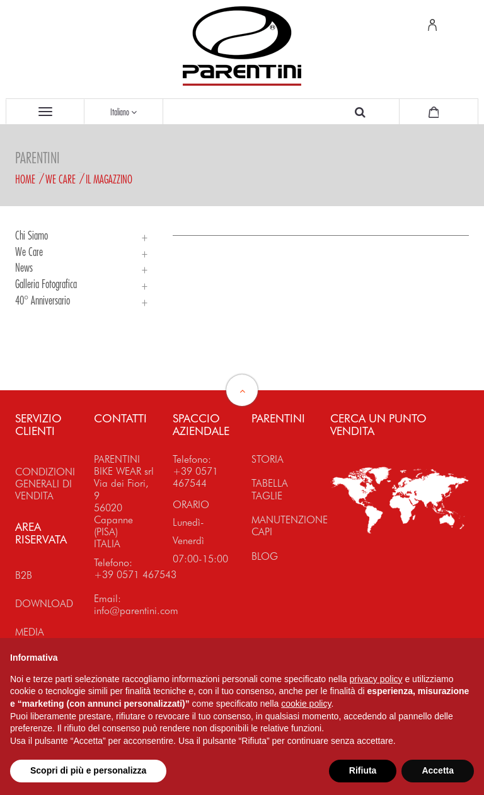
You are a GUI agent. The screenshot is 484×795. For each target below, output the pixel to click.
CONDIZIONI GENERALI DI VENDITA (45, 484)
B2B (23, 575)
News (24, 267)
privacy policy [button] (376, 679)
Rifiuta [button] (363, 770)
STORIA (267, 459)
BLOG (264, 556)
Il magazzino (109, 179)
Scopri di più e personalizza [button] (88, 770)
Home (25, 179)
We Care (60, 179)
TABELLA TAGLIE (269, 489)
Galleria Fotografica (46, 284)
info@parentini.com (136, 611)
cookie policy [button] (306, 704)
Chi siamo (31, 235)
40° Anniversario (42, 300)
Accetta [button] (438, 770)
